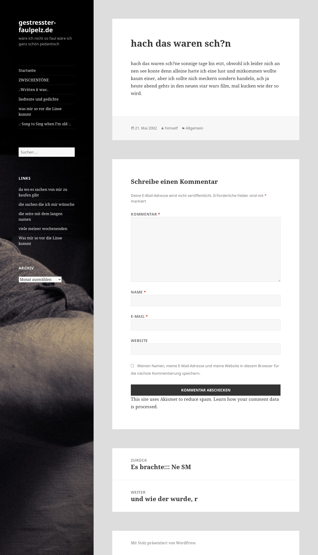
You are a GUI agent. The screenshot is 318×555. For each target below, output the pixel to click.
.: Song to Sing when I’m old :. (45, 123)
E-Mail (139, 316)
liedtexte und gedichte (39, 99)
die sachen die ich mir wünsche (46, 204)
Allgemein (194, 128)
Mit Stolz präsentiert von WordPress (163, 542)
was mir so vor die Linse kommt (40, 111)
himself (171, 128)
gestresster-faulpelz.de (37, 26)
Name (138, 292)
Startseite (27, 70)
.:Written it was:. (33, 89)
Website (139, 340)
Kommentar (145, 214)
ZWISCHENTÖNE (34, 80)
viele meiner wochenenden (43, 228)
